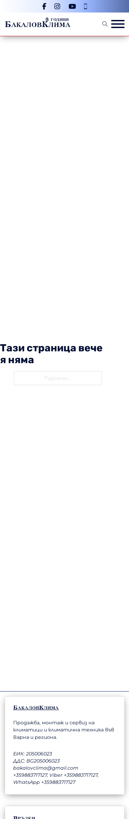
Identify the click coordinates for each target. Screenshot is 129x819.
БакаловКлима (37, 24)
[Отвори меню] (118, 24)
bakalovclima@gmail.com (45, 768)
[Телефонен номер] (85, 6)
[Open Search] (105, 24)
